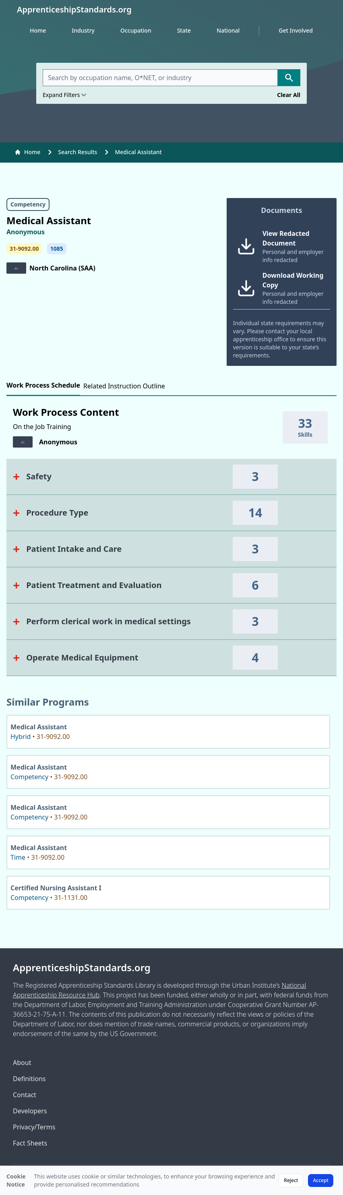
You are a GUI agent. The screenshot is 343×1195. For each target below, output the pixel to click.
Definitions (29, 1078)
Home (38, 30)
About (22, 1062)
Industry (83, 30)
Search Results (77, 152)
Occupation (135, 30)
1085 (56, 248)
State (184, 30)
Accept (321, 1180)
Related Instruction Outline (124, 386)
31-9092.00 (24, 248)
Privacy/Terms (34, 1127)
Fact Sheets (30, 1143)
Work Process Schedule (43, 385)
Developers (30, 1110)
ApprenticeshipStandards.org (82, 967)
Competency (27, 204)
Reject (291, 1180)
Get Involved (296, 30)
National (228, 30)
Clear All (288, 95)
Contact (24, 1094)
